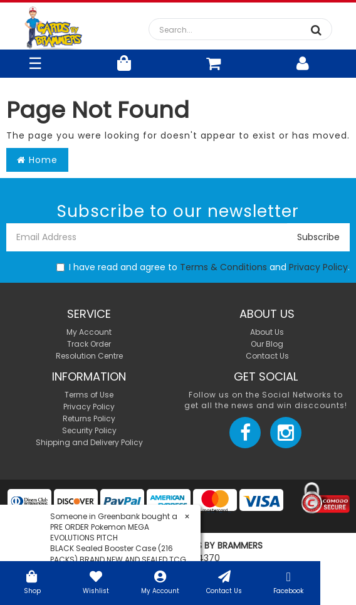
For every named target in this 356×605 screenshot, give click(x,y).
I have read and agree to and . (203, 267)
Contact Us (224, 581)
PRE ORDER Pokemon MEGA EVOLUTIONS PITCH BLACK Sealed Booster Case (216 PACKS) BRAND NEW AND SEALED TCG (118, 543)
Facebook (288, 581)
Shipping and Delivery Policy (89, 442)
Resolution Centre (89, 355)
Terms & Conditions (223, 267)
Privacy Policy (318, 267)
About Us (267, 332)
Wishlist (96, 581)
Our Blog (267, 344)
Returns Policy (89, 418)
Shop (32, 581)
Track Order (89, 344)
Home (37, 160)
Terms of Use (89, 394)
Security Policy (89, 430)
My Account (160, 581)
